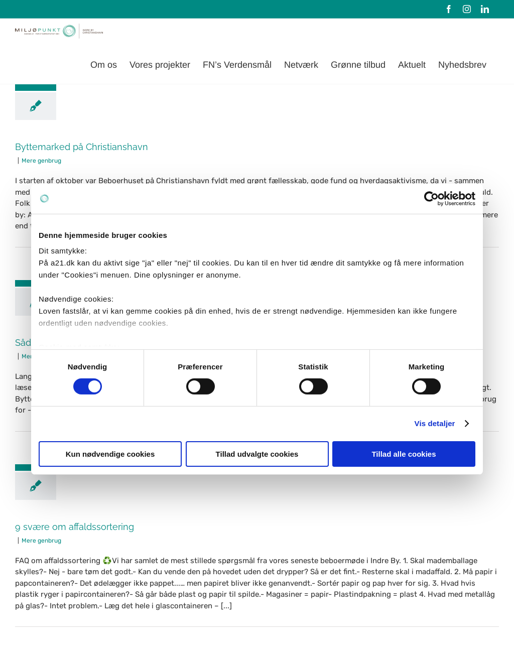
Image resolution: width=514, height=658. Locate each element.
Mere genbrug (41, 160)
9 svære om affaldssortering (74, 526)
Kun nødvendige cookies (110, 454)
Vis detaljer (435, 423)
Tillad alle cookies (403, 454)
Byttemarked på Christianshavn (81, 147)
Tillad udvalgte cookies (257, 454)
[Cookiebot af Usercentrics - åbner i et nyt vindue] (431, 198)
